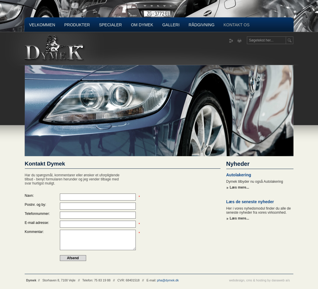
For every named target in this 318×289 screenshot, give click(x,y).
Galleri (171, 24)
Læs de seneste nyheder (250, 201)
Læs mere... (239, 187)
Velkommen (42, 24)
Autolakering (238, 175)
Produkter (77, 24)
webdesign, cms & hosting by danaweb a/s (259, 280)
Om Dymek (142, 24)
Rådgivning (202, 24)
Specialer (110, 24)
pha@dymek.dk (168, 280)
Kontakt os (237, 24)
